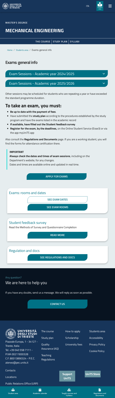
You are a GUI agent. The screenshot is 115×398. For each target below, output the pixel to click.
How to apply (72, 331)
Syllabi (75, 41)
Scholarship (71, 338)
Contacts (10, 370)
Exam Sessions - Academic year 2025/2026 (57, 84)
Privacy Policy (97, 344)
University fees (73, 344)
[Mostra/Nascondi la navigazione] (110, 6)
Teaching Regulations (48, 357)
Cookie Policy (97, 351)
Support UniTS (67, 376)
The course (42, 41)
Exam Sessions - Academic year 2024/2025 (57, 74)
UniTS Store (93, 374)
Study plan (60, 41)
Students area (22, 50)
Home (9, 50)
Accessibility (96, 338)
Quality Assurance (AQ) (50, 346)
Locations (10, 377)
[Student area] (99, 6)
